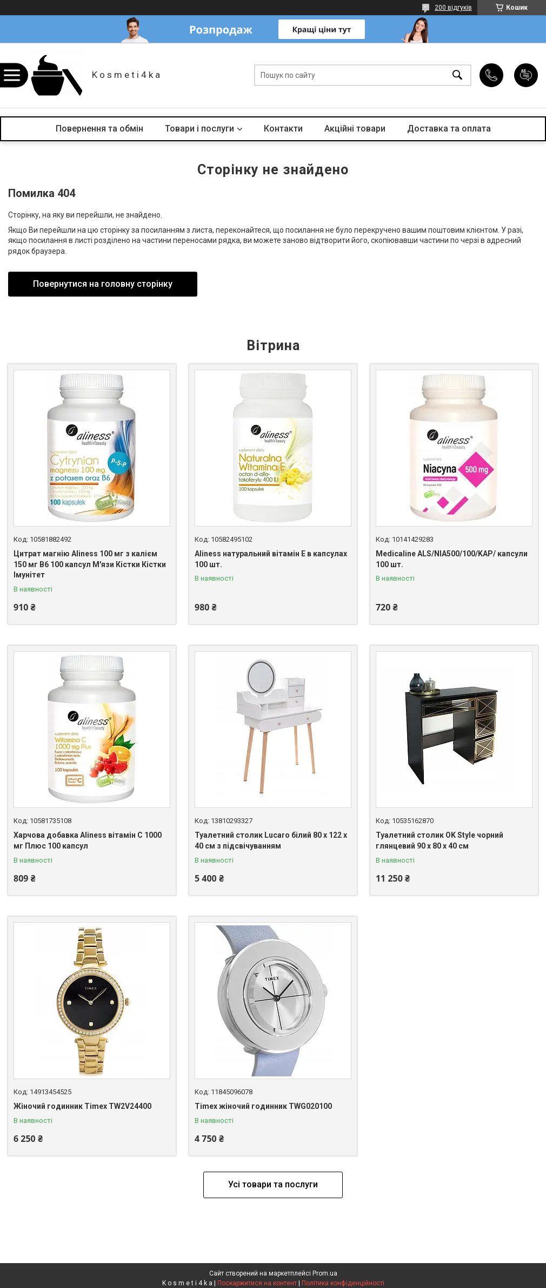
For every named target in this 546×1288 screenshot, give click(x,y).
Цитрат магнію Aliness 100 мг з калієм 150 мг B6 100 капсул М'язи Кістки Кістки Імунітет (90, 564)
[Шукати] (457, 75)
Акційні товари (354, 128)
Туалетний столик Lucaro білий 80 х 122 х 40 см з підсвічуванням (271, 840)
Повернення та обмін (99, 128)
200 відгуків (453, 7)
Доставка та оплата (449, 128)
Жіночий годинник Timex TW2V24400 (82, 1106)
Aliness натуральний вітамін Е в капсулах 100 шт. (271, 559)
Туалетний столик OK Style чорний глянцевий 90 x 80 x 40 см (439, 840)
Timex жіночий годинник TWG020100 (263, 1106)
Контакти (283, 128)
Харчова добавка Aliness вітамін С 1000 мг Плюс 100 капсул (88, 840)
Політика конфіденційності (343, 1283)
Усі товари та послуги (273, 1184)
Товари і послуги (199, 128)
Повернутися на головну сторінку (102, 284)
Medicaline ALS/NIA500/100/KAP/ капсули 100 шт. (452, 559)
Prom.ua (324, 1273)
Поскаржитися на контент (257, 1283)
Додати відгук (526, 75)
